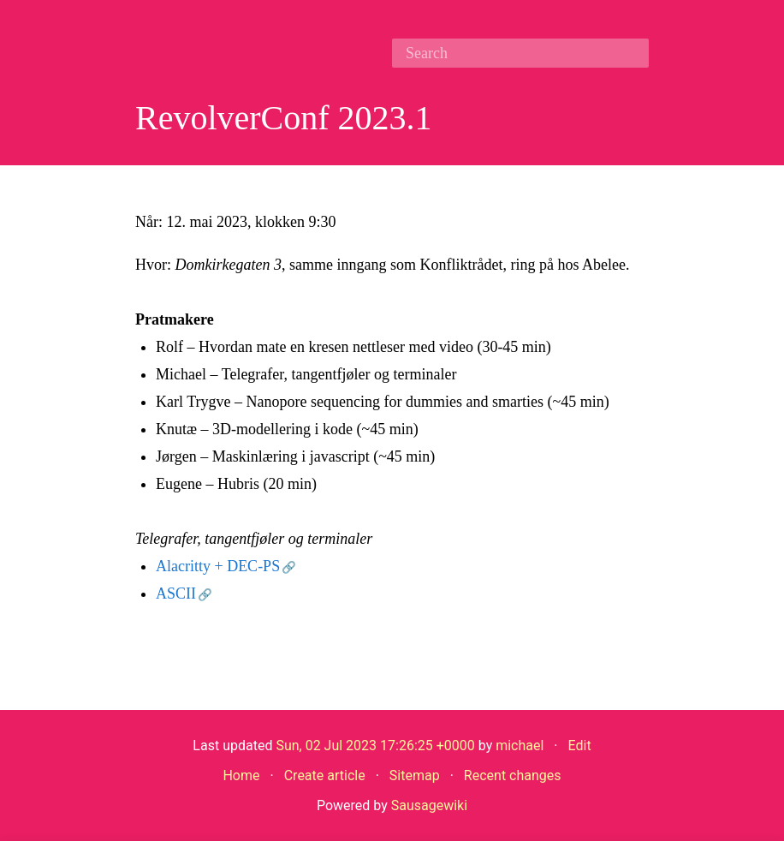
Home (241, 775)
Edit (579, 745)
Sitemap (414, 775)
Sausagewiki (429, 805)
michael (519, 745)
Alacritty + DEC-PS (218, 566)
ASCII (176, 593)
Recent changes (512, 775)
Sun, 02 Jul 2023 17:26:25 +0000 (375, 745)
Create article (324, 775)
